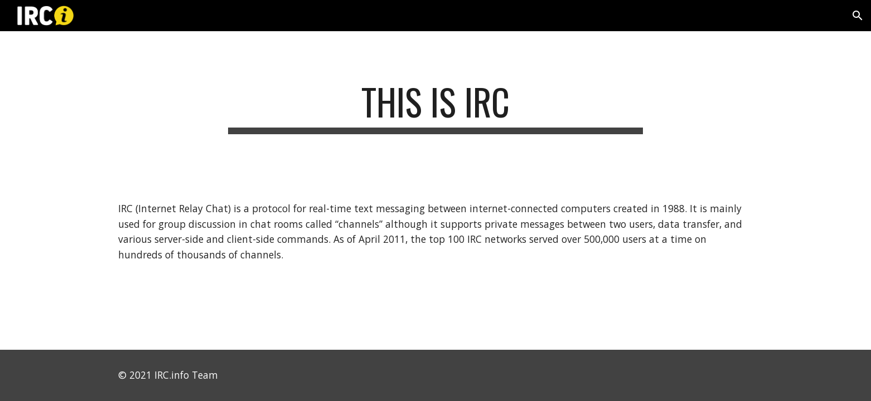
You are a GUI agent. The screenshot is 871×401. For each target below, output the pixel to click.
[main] (435, 107)
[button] (857, 15)
